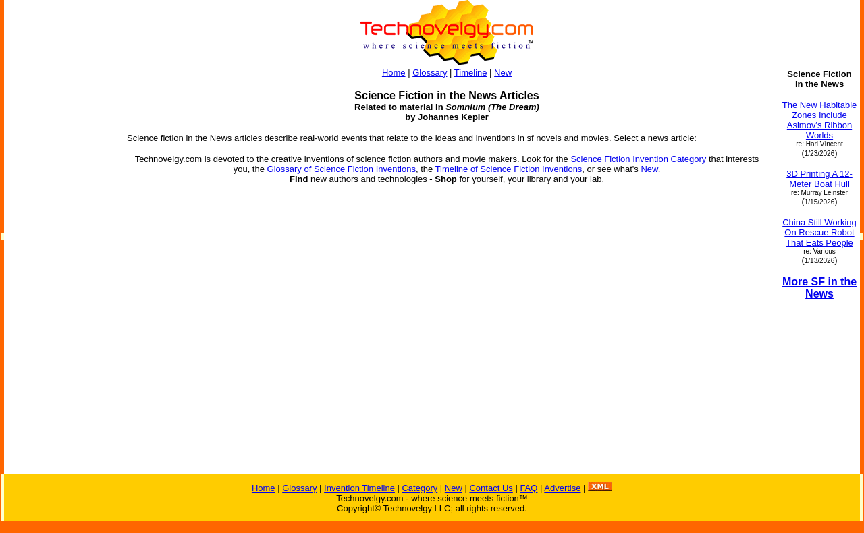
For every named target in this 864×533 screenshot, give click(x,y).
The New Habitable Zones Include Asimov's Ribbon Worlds (819, 120)
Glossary (429, 72)
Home (394, 72)
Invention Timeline (359, 488)
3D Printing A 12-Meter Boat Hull (819, 179)
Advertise (562, 488)
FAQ (528, 488)
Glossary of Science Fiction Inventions (341, 169)
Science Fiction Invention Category (638, 159)
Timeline (470, 72)
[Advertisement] (59, 271)
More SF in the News (819, 288)
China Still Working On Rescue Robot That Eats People (819, 232)
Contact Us (490, 488)
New (503, 72)
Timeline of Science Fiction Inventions (509, 169)
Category (419, 488)
